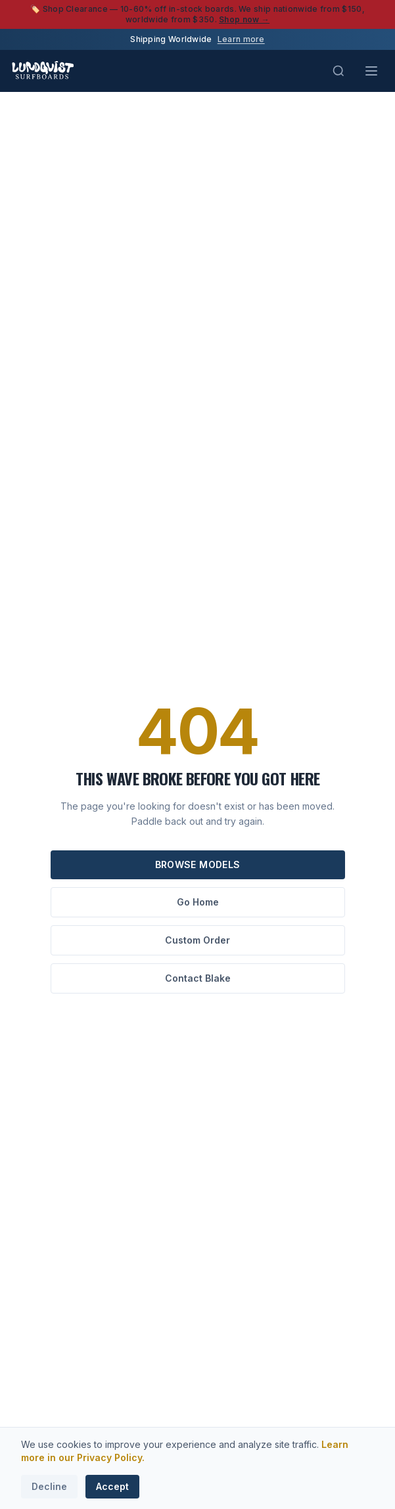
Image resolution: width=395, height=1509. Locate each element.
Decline (49, 1486)
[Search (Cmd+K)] (338, 71)
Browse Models (198, 864)
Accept (112, 1486)
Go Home (198, 902)
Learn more (241, 39)
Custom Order (197, 940)
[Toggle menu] (371, 71)
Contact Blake (198, 978)
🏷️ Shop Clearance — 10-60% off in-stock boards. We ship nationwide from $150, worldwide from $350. (197, 14)
